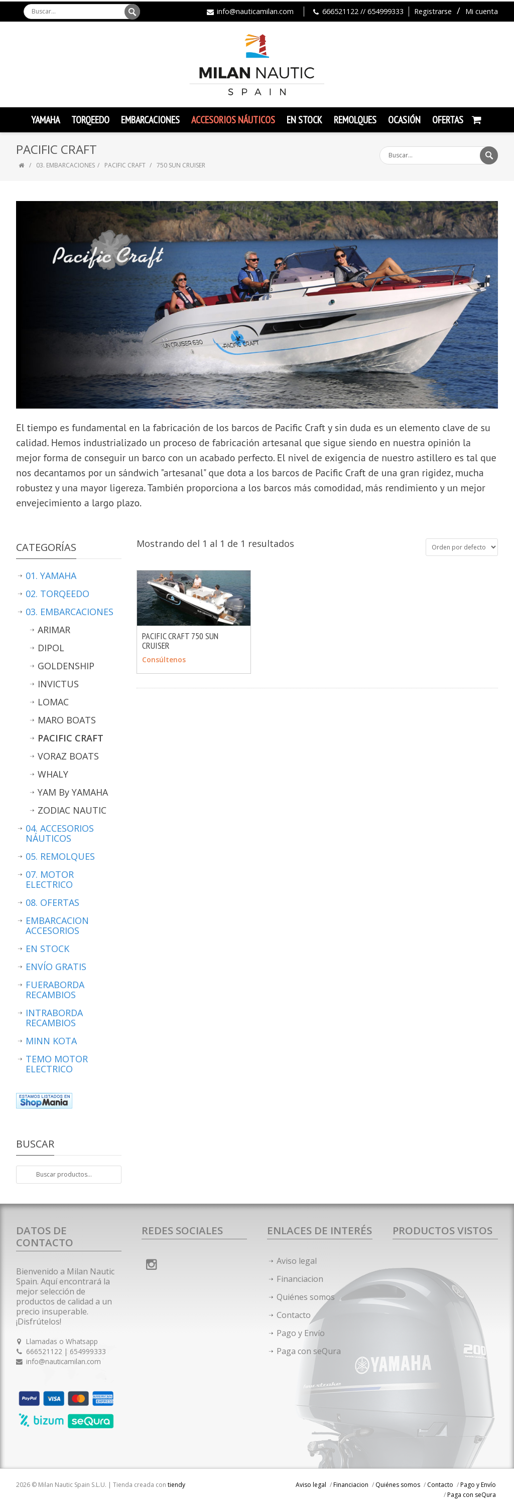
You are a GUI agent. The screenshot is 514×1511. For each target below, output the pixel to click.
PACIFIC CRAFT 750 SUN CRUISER (180, 640)
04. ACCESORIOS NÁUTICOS (60, 833)
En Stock (304, 119)
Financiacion (300, 1278)
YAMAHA (45, 119)
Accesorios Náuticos (233, 119)
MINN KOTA (51, 1041)
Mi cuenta (481, 11)
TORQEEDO (90, 119)
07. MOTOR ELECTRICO (50, 879)
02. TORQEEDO (57, 594)
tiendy (176, 1484)
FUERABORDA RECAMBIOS (55, 990)
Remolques (355, 119)
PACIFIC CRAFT (125, 165)
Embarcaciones (150, 119)
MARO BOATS (67, 720)
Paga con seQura (309, 1351)
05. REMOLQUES (60, 856)
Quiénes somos (306, 1296)
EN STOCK (47, 948)
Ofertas (447, 119)
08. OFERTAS (52, 902)
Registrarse (433, 11)
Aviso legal (297, 1260)
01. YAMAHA (51, 576)
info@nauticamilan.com (255, 11)
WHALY (53, 774)
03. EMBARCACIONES (65, 165)
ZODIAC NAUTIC (72, 810)
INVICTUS (58, 684)
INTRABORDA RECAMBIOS (54, 1018)
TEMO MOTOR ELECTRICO (57, 1064)
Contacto (294, 1314)
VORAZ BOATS (68, 756)
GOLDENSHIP (66, 666)
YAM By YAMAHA (73, 792)
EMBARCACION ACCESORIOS (57, 925)
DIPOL (51, 648)
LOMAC (53, 702)
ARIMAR (54, 630)
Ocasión (404, 119)
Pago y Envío (301, 1333)
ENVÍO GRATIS (56, 967)
